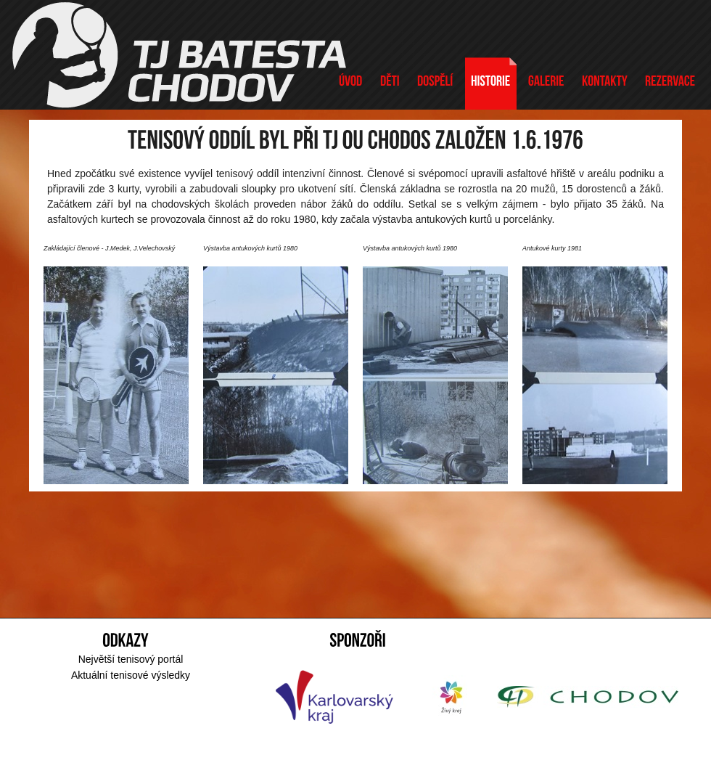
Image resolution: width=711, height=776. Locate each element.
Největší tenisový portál (131, 659)
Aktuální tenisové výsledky (130, 675)
